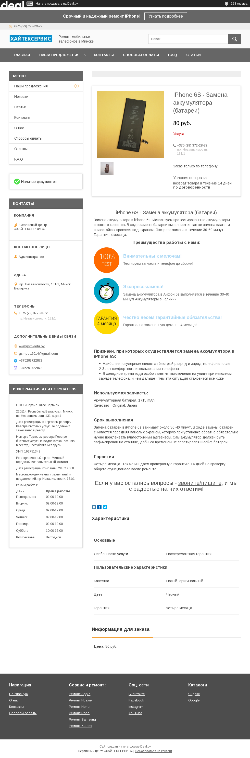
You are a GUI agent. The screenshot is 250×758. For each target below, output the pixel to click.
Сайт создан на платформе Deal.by (125, 746)
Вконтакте (137, 694)
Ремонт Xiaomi (80, 726)
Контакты (104, 55)
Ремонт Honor (80, 707)
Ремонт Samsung (82, 719)
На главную (18, 694)
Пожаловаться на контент (153, 751)
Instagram (136, 707)
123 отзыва (239, 3)
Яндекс (194, 694)
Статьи (193, 55)
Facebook (136, 700)
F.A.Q (172, 55)
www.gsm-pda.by (32, 346)
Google (193, 700)
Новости (21, 97)
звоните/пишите (199, 483)
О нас (19, 128)
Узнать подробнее (165, 16)
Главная (22, 55)
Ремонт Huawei (80, 700)
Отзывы (21, 149)
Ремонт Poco (79, 713)
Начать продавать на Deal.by (57, 3)
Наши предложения (59, 55)
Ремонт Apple (79, 694)
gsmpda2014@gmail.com (38, 353)
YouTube (135, 713)
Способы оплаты (141, 55)
